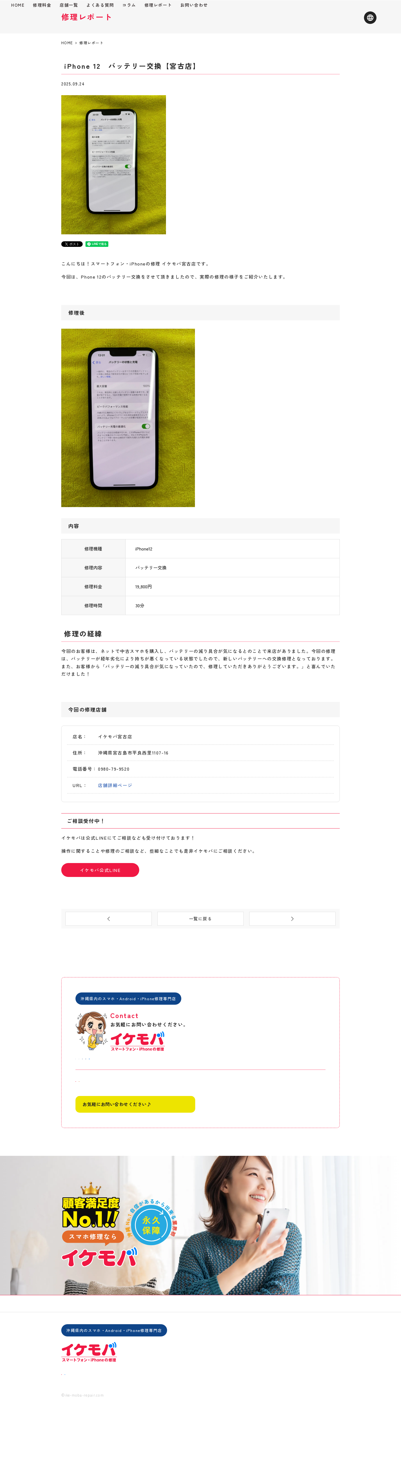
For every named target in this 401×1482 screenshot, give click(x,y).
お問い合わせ (262, 24)
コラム (197, 24)
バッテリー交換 (107, 118)
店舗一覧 (136, 24)
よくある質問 (168, 24)
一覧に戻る (200, 955)
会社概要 (231, 1360)
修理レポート (226, 24)
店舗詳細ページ (115, 819)
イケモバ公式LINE (100, 904)
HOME (85, 24)
